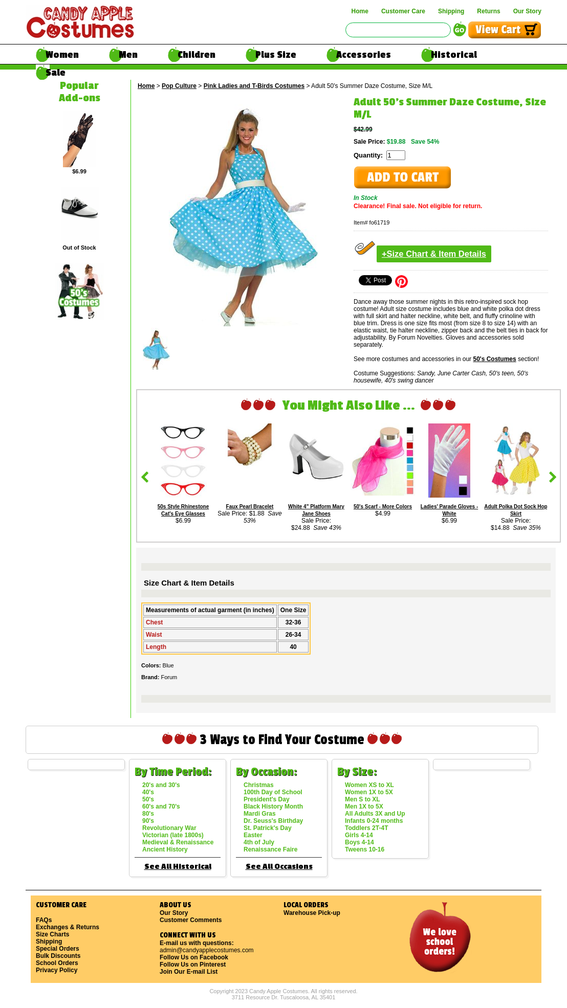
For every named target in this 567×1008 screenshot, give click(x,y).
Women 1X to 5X (369, 792)
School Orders (57, 963)
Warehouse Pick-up (311, 912)
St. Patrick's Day (268, 828)
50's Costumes (494, 359)
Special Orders (57, 948)
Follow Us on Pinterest (193, 964)
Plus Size (275, 54)
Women (62, 54)
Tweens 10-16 (364, 849)
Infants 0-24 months (374, 820)
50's (148, 799)
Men (128, 54)
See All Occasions (279, 866)
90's (148, 820)
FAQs (44, 920)
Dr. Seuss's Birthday (273, 820)
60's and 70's (161, 806)
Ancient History (165, 849)
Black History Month (273, 806)
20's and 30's (161, 785)
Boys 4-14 (359, 842)
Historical (454, 54)
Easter (253, 835)
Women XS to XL (369, 785)
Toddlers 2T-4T (366, 828)
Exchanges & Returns (67, 927)
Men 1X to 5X (364, 806)
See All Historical (177, 866)
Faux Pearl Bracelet (250, 506)
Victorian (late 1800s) (173, 835)
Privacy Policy (56, 970)
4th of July (259, 842)
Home (360, 11)
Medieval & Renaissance (177, 842)
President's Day (267, 799)
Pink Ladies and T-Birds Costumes (254, 85)
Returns (488, 11)
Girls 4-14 (359, 835)
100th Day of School (273, 792)
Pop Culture (179, 85)
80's (148, 813)
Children (196, 54)
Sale (56, 72)
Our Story (527, 11)
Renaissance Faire (270, 849)
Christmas (259, 785)
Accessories (363, 54)
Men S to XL (362, 799)
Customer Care (403, 11)
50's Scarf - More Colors (383, 506)
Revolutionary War (169, 828)
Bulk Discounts (58, 955)
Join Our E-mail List (188, 971)
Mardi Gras (260, 813)
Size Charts (52, 934)
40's (148, 792)
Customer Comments (191, 920)
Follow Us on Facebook (194, 957)
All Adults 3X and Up (375, 813)
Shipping (451, 11)
